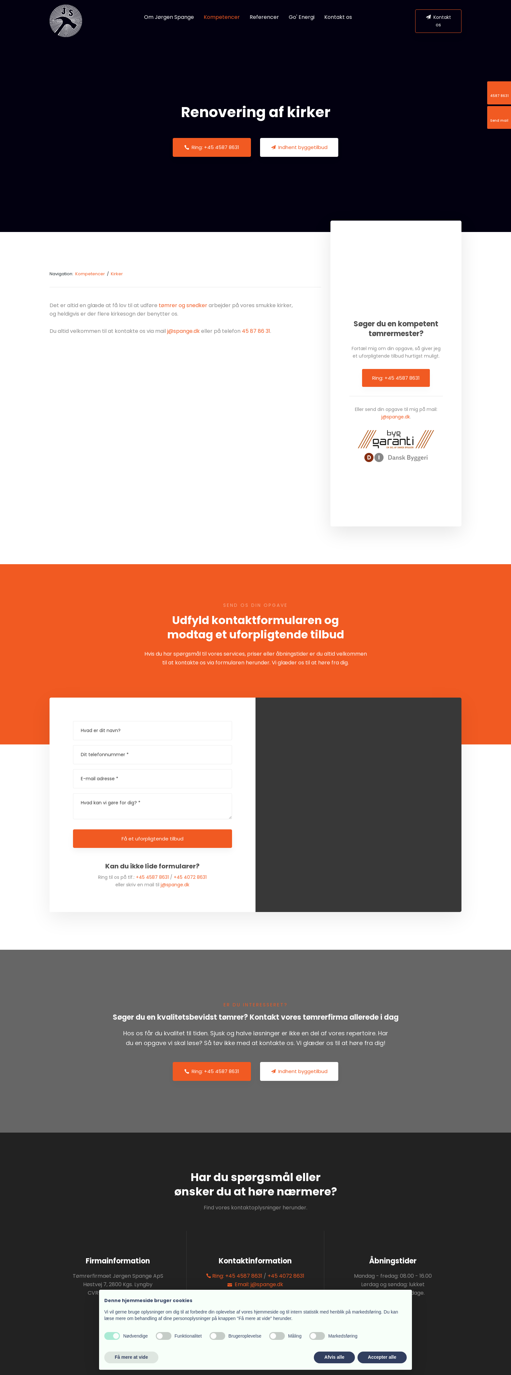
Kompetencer (222, 17)
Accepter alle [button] (382, 1357)
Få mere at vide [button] (131, 1357)
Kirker (117, 274)
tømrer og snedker (183, 305)
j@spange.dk (183, 331)
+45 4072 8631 (190, 877)
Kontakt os (338, 17)
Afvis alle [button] (334, 1357)
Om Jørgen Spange (169, 17)
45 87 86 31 (256, 331)
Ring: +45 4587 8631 (396, 377)
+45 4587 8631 (152, 877)
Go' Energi (301, 17)
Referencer (264, 17)
